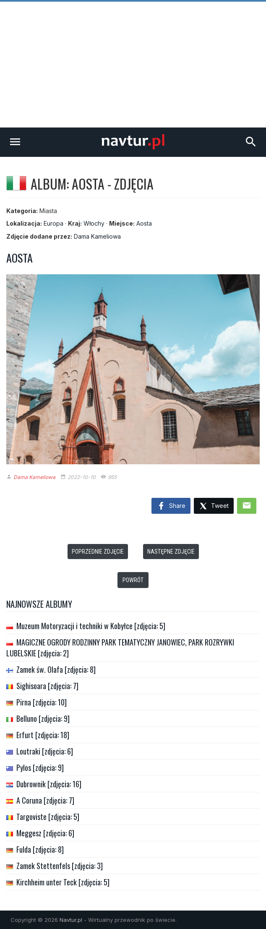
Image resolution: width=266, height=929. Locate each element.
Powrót (133, 580)
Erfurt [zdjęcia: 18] (42, 734)
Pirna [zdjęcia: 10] (41, 702)
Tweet (214, 506)
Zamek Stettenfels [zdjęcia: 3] (59, 865)
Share (170, 506)
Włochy (93, 223)
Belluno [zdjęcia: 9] (43, 718)
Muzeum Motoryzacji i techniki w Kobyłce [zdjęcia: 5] (90, 625)
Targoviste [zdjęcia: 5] (47, 816)
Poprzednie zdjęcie (98, 551)
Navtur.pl (71, 919)
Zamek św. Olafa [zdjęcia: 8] (56, 669)
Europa (53, 223)
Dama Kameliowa (97, 236)
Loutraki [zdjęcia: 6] (44, 751)
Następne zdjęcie (171, 551)
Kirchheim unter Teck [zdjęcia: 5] (63, 882)
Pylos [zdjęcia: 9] (40, 767)
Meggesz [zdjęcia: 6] (45, 833)
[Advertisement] (133, 64)
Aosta (144, 223)
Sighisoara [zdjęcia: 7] (47, 685)
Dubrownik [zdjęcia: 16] (48, 783)
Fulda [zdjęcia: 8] (40, 849)
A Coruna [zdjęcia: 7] (45, 800)
